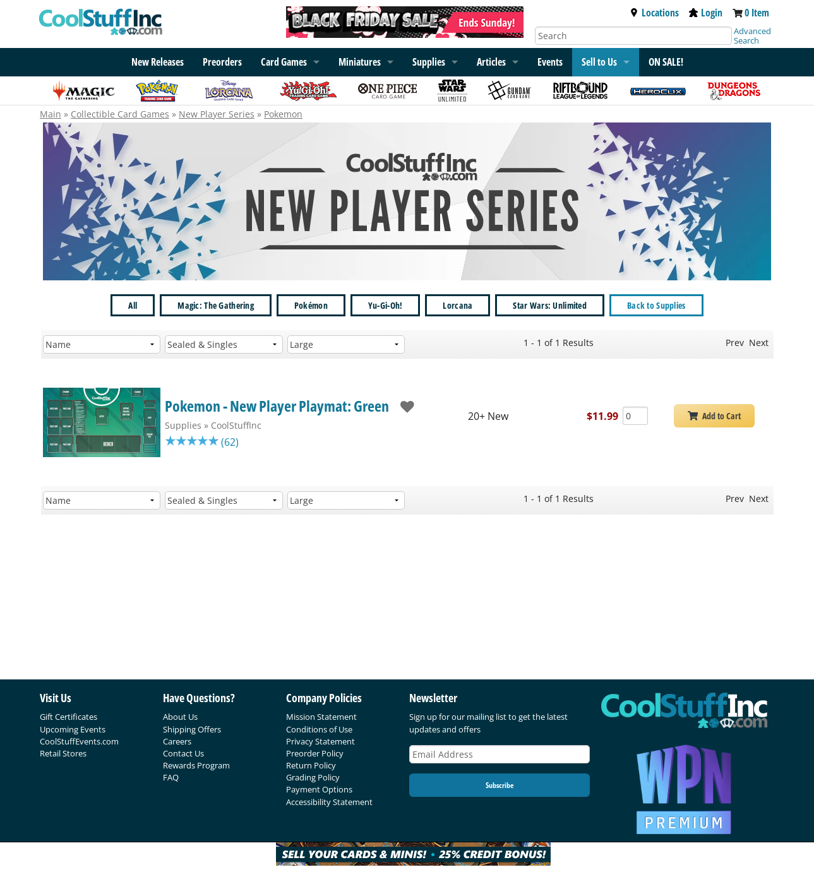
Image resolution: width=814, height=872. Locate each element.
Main (50, 114)
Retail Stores (63, 753)
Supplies (428, 62)
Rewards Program (196, 765)
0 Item (757, 13)
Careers (177, 741)
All (132, 305)
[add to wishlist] (401, 406)
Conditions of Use (319, 729)
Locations (654, 13)
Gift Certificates (68, 716)
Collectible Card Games (120, 114)
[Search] (633, 36)
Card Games (284, 62)
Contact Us (183, 753)
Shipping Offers (192, 729)
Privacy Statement (320, 741)
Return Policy (311, 765)
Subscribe (499, 785)
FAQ (171, 777)
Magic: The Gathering (215, 305)
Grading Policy (313, 777)
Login (705, 13)
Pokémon (311, 305)
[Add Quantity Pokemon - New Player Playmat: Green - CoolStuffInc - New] (635, 416)
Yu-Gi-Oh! (385, 305)
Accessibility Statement (329, 802)
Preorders (222, 62)
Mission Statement (321, 716)
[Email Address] (499, 754)
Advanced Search (752, 35)
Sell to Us (599, 62)
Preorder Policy (315, 753)
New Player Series (216, 114)
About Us (180, 716)
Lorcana (457, 305)
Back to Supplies (656, 305)
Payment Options (319, 789)
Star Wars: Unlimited (550, 305)
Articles (491, 62)
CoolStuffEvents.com (79, 741)
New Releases (157, 62)
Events (550, 62)
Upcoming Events (72, 729)
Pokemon (283, 114)
